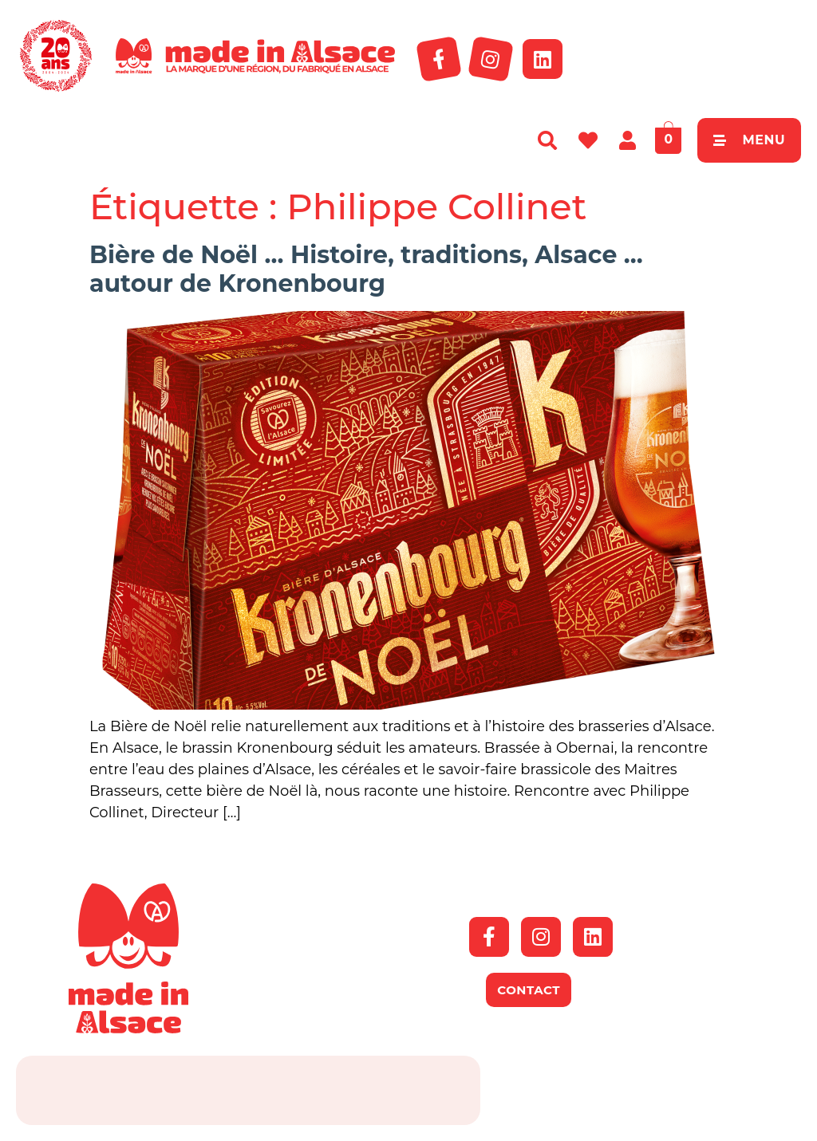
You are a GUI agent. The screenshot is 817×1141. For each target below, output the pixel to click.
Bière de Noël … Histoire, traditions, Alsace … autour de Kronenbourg (366, 269)
